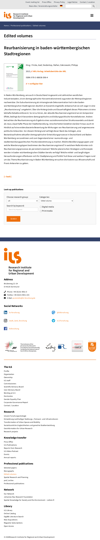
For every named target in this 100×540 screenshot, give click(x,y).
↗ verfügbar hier (34, 83)
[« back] (7, 176)
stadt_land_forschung (18, 320)
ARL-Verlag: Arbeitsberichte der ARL (48, 71)
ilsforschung (14, 328)
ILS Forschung (62, 320)
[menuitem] (61, 6)
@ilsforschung (62, 312)
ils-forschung (14, 312)
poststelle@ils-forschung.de (24, 298)
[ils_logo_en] (18, 12)
